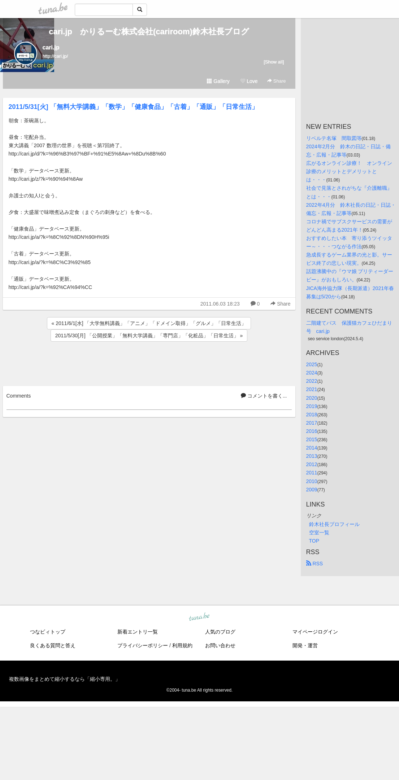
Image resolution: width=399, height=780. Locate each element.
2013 (311, 456)
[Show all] (274, 62)
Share (276, 81)
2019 (311, 406)
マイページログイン (315, 632)
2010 (311, 481)
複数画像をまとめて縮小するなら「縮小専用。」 (64, 679)
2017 (311, 423)
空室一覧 (319, 532)
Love (248, 81)
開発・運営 (305, 645)
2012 (311, 464)
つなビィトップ (47, 632)
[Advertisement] (149, 362)
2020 (311, 398)
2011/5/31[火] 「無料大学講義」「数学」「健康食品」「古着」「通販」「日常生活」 (133, 106)
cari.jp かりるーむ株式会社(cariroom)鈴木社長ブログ (149, 31)
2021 (311, 389)
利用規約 (182, 645)
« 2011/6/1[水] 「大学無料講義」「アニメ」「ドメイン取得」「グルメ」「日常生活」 (149, 323)
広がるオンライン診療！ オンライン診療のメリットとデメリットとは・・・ (349, 171)
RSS (314, 563)
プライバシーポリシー (142, 645)
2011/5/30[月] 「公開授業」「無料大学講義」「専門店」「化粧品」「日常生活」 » (149, 335)
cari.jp (51, 47)
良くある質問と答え (52, 645)
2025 (311, 364)
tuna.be (199, 616)
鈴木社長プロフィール (334, 524)
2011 (311, 473)
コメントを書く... (264, 396)
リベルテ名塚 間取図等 (334, 138)
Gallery (218, 81)
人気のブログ (220, 632)
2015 (311, 439)
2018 (311, 414)
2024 (311, 373)
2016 (311, 431)
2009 (311, 489)
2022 (311, 381)
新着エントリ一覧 (137, 632)
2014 (311, 448)
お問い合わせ (220, 645)
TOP (314, 541)
